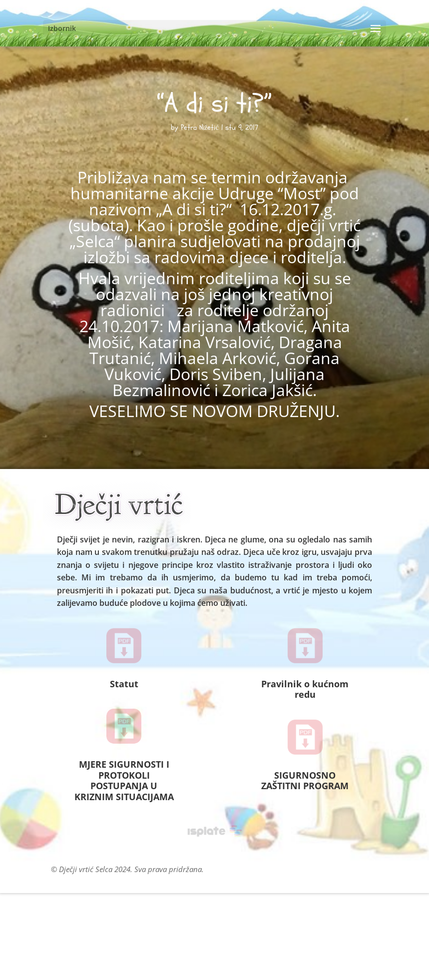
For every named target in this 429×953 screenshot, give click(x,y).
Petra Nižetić (200, 127)
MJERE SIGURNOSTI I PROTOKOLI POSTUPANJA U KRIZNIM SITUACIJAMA (124, 780)
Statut (124, 684)
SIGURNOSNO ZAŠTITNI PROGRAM (305, 780)
